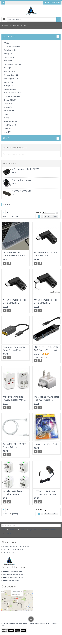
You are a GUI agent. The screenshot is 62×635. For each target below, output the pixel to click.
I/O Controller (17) (10, 111)
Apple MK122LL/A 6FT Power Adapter (14, 445)
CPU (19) (7, 43)
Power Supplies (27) (11, 78)
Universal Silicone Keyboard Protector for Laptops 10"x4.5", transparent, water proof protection (15, 254)
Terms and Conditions (48, 530)
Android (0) (7, 128)
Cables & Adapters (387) (12, 93)
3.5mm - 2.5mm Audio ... (23, 180)
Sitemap (23, 530)
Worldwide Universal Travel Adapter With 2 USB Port (14, 398)
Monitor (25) (8, 68)
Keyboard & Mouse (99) (12, 96)
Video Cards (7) (9, 57)
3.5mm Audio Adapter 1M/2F (25, 169)
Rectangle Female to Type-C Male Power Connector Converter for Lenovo (14, 349)
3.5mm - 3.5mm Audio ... (23, 191)
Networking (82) (9, 71)
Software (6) (8, 107)
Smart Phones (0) (10, 125)
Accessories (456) (10, 89)
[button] (4, 263)
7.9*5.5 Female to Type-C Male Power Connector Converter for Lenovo (46, 301)
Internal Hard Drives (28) (12, 64)
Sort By (38, 212)
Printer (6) (7, 114)
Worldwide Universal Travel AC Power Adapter (13, 493)
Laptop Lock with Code (46, 444)
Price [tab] (6, 138)
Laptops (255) (8, 82)
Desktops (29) (8, 86)
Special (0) (7, 132)
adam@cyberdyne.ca (15, 577)
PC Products (14, 25)
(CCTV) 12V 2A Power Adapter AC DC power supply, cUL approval (45, 493)
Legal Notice (33, 530)
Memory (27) (8, 53)
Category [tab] (9, 36)
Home (5, 25)
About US (8, 534)
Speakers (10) (8, 103)
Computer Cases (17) (11, 75)
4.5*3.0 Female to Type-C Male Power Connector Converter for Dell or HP (46, 254)
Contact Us (13, 530)
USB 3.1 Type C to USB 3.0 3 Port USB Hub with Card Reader (46, 349)
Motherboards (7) (10, 50)
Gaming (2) (7, 118)
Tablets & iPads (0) (10, 121)
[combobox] (31, 19)
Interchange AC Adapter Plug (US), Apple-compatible (46, 398)
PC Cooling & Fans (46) (12, 46)
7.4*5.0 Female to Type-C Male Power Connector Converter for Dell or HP (15, 301)
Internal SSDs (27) (10, 61)
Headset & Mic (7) (10, 100)
